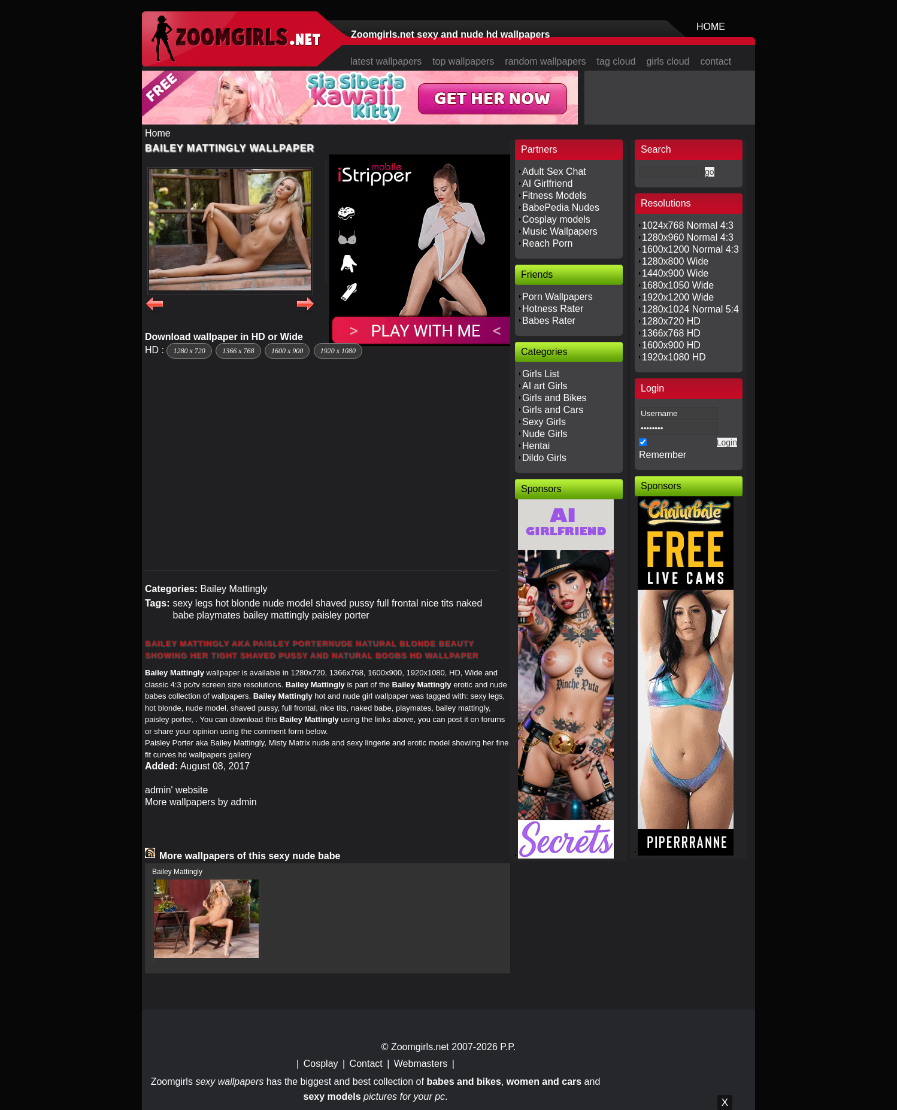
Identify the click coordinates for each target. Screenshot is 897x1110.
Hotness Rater (552, 309)
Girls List (540, 374)
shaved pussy (345, 603)
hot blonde (238, 603)
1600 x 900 (287, 351)
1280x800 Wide (675, 261)
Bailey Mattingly (233, 589)
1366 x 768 (238, 351)
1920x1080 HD (674, 357)
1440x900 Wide (675, 273)
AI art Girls (545, 386)
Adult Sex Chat (554, 171)
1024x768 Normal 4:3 (688, 225)
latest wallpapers (386, 61)
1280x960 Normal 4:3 (688, 237)
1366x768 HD (671, 333)
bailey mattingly (276, 615)
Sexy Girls (544, 422)
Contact (366, 1064)
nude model (288, 603)
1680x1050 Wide (678, 285)
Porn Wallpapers (557, 297)
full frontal (397, 603)
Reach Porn (547, 243)
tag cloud (616, 61)
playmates (219, 615)
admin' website (176, 790)
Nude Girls (545, 434)
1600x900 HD (671, 345)
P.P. (508, 1047)
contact (716, 61)
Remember (662, 455)
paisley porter (340, 615)
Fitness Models (554, 195)
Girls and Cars (552, 410)
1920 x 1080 (338, 351)
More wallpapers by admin (201, 802)
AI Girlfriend (547, 183)
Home (158, 133)
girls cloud (667, 61)
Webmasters (421, 1064)
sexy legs (192, 603)
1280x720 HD (671, 321)
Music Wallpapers (560, 231)
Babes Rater (548, 321)
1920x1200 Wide (678, 297)
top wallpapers (463, 61)
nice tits (437, 603)
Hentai (536, 446)
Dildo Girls (544, 458)
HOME (710, 27)
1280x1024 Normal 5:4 (690, 309)
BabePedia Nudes (560, 207)
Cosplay (321, 1064)
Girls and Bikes (554, 398)
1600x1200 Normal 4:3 (690, 249)
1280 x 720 (189, 351)
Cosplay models (556, 219)
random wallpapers (545, 61)
